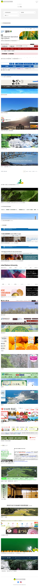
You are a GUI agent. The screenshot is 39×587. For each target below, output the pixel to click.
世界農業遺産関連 (8, 12)
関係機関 (22, 12)
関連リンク (6, 15)
